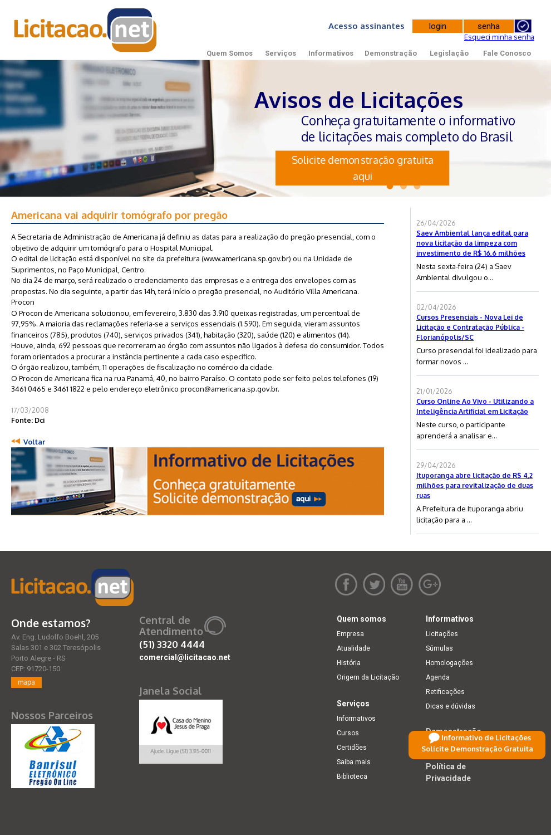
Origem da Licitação (368, 677)
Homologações (449, 663)
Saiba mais (354, 762)
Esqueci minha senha (499, 36)
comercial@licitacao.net (184, 657)
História (349, 663)
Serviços (280, 53)
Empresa (350, 634)
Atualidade (353, 648)
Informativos (330, 53)
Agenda (438, 677)
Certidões (352, 747)
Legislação (449, 53)
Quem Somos (229, 53)
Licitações (442, 634)
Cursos (348, 733)
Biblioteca (352, 776)
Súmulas (439, 648)
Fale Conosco (507, 53)
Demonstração (391, 53)
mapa (26, 682)
